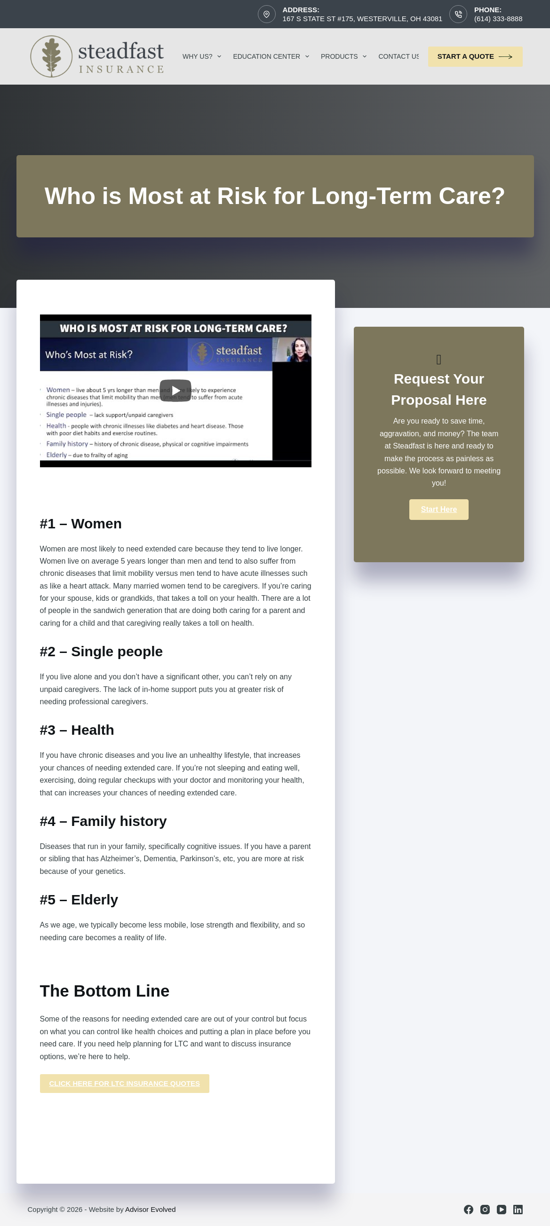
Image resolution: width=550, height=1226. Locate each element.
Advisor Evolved (150, 1209)
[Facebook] (468, 1209)
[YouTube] (501, 1209)
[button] (439, 509)
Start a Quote (475, 56)
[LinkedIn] (518, 1209)
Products (345, 56)
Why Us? (204, 56)
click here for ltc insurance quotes (124, 1083)
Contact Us (405, 56)
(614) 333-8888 (498, 19)
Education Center (273, 56)
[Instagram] (485, 1209)
